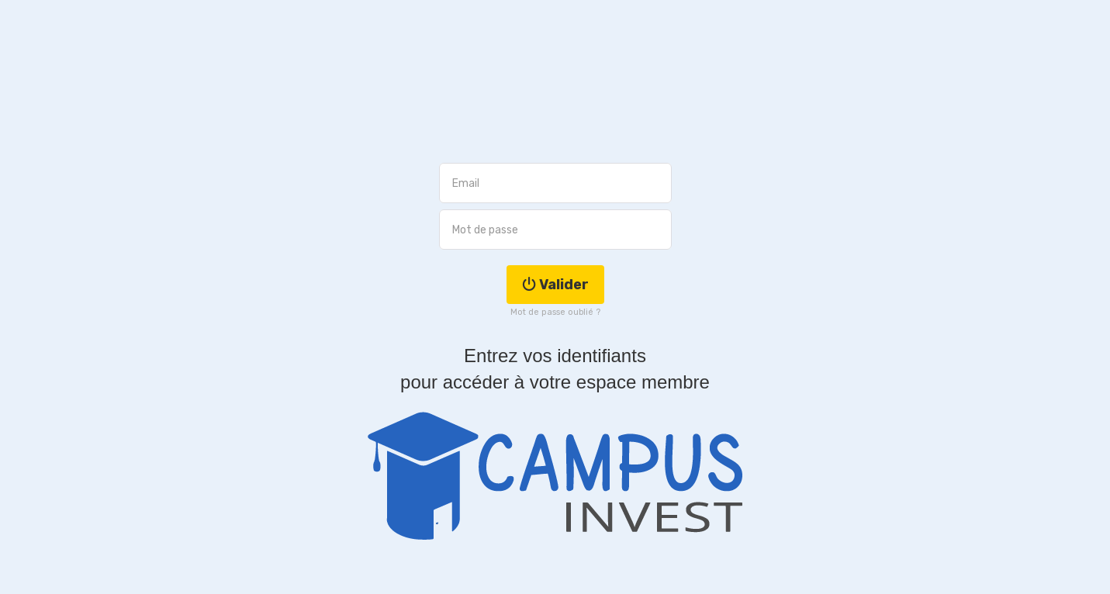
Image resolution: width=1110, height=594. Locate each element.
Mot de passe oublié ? (555, 312)
